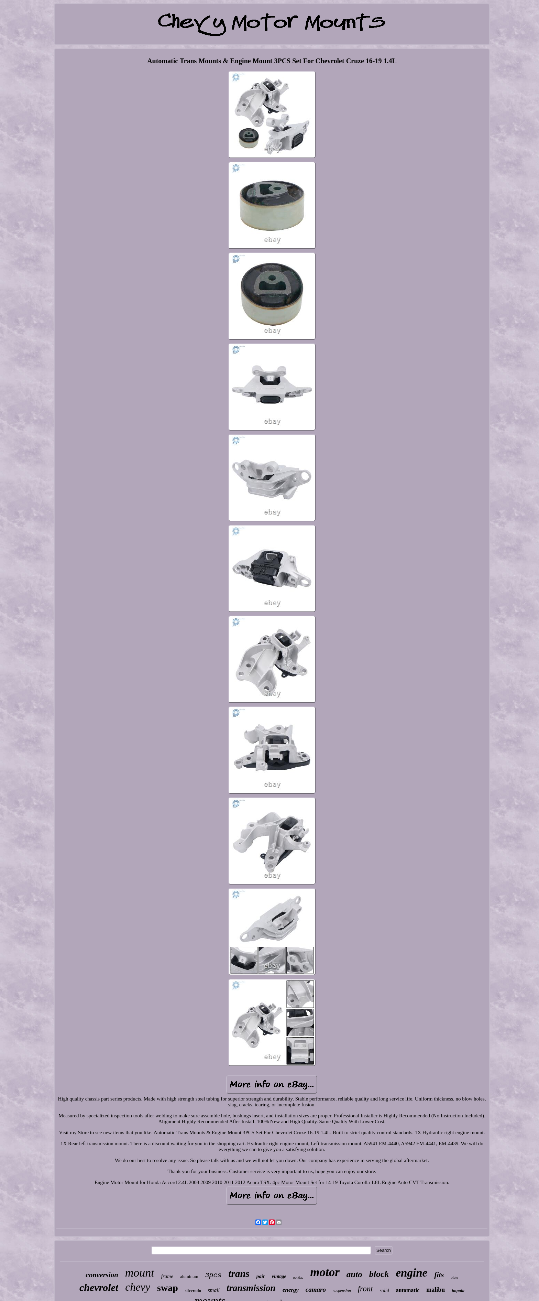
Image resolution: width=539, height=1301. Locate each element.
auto (354, 1274)
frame (167, 1276)
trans (239, 1273)
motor (325, 1272)
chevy (137, 1287)
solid (384, 1290)
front (365, 1288)
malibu (435, 1289)
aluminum (189, 1276)
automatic (407, 1290)
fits (439, 1274)
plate (454, 1277)
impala (458, 1290)
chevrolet (98, 1287)
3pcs (213, 1275)
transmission (251, 1288)
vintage (279, 1276)
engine (411, 1273)
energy (291, 1290)
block (379, 1274)
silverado (193, 1290)
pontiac (298, 1277)
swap (167, 1287)
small (214, 1290)
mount (139, 1272)
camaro (316, 1289)
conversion (102, 1275)
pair (260, 1276)
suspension (342, 1290)
